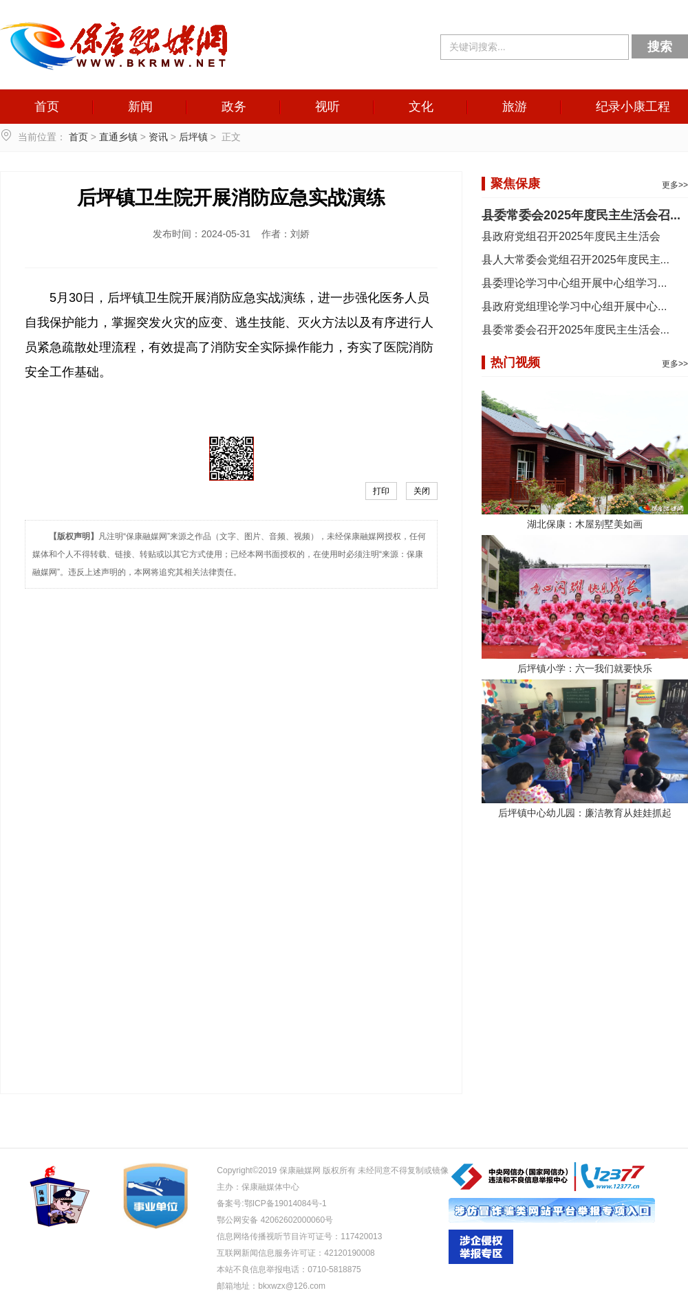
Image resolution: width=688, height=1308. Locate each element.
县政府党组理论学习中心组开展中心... (574, 306)
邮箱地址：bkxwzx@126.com (271, 1286)
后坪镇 (193, 136)
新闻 (140, 106)
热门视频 (515, 362)
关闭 (421, 491)
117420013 (361, 1236)
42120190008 (349, 1253)
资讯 (158, 136)
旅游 (514, 106)
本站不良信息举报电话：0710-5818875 (289, 1269)
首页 (46, 106)
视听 (327, 106)
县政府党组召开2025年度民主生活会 (571, 236)
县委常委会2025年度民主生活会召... (581, 215)
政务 (234, 106)
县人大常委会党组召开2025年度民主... (575, 259)
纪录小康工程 (633, 106)
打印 (381, 491)
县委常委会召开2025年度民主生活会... (575, 330)
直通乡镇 (118, 136)
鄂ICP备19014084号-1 (285, 1203)
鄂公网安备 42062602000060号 (275, 1220)
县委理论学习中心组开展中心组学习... (574, 283)
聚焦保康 (515, 183)
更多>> (675, 185)
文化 (421, 106)
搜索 (659, 47)
